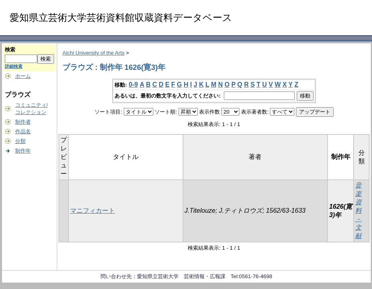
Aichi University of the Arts (93, 53)
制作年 (23, 151)
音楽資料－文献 (358, 210)
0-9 (133, 84)
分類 (20, 141)
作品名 (23, 131)
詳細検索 (13, 66)
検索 (10, 50)
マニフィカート (92, 210)
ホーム (23, 76)
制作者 (23, 122)
